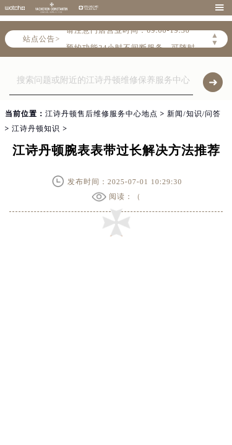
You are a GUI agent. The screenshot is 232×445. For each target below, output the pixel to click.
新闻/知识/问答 (194, 113)
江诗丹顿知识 (36, 128)
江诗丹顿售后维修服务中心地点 (101, 113)
